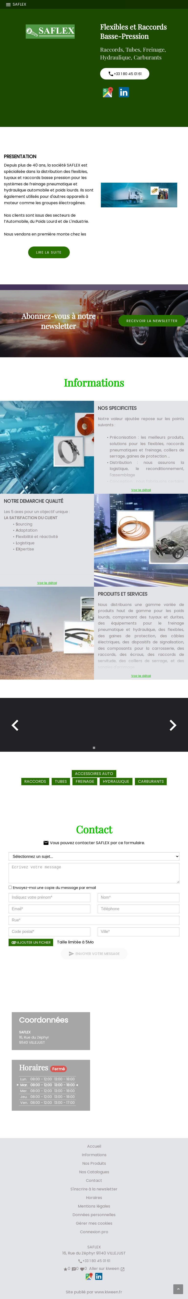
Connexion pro (94, 1232)
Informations (94, 1155)
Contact (94, 1180)
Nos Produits (94, 1163)
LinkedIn (124, 92)
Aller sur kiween (106, 1268)
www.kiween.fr (108, 1292)
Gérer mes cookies (94, 1223)
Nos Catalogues (94, 1172)
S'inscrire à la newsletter (94, 1189)
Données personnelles (94, 1215)
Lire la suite (49, 252)
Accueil (94, 1146)
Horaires (94, 1197)
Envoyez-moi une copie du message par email (54, 887)
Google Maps (108, 92)
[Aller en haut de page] (178, 1289)
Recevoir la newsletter (152, 320)
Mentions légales (94, 1206)
